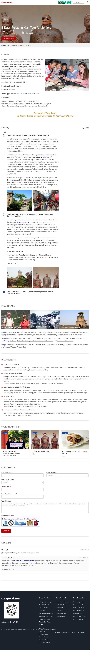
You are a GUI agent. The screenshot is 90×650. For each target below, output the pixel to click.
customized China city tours (24, 561)
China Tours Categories (62, 602)
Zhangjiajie (42, 610)
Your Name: (6, 487)
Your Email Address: (9, 494)
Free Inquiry (78, 2)
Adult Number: (51, 472)
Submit (6, 531)
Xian (8, 45)
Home (3, 45)
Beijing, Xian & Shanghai (45, 602)
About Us (41, 628)
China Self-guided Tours (79, 616)
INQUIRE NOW (8, 38)
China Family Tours (78, 602)
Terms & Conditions (44, 637)
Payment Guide (43, 634)
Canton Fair (59, 610)
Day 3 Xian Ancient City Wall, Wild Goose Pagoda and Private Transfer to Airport (30, 292)
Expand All (85, 128)
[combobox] (67, 475)
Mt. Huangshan (43, 608)
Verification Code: (7, 516)
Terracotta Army (23, 222)
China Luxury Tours (78, 608)
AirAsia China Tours (78, 619)
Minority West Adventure (46, 613)
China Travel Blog (60, 616)
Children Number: (7, 479)
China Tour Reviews (44, 640)
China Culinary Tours (78, 610)
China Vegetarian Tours (79, 605)
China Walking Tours (78, 613)
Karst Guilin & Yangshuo (45, 616)
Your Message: (6, 501)
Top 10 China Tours (61, 605)
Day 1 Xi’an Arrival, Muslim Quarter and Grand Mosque (28, 135)
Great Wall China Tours (45, 605)
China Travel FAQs (61, 613)
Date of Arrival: (6, 472)
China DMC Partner (44, 642)
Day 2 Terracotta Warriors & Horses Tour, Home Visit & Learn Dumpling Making (30, 215)
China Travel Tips (60, 608)
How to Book (43, 631)
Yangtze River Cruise (44, 619)
